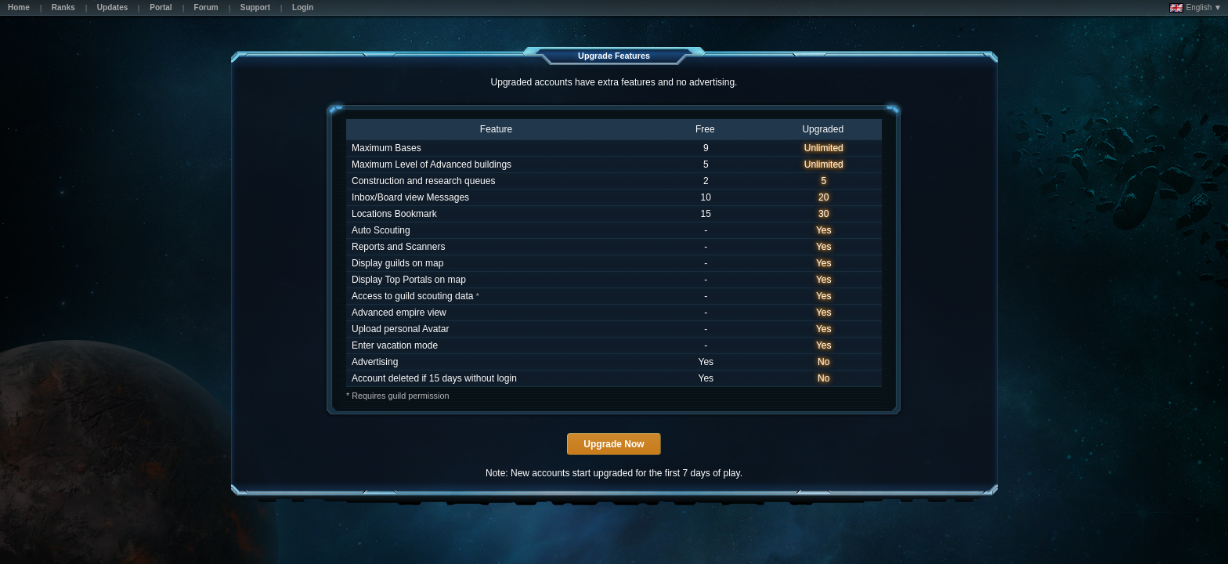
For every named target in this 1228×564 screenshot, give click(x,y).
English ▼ (1195, 8)
